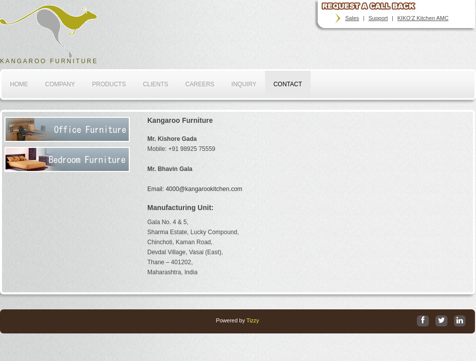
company (60, 84)
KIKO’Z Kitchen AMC (422, 18)
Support (378, 18)
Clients (155, 84)
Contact (288, 84)
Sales (352, 18)
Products (109, 84)
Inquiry (244, 84)
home (19, 84)
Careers (199, 84)
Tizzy (253, 320)
